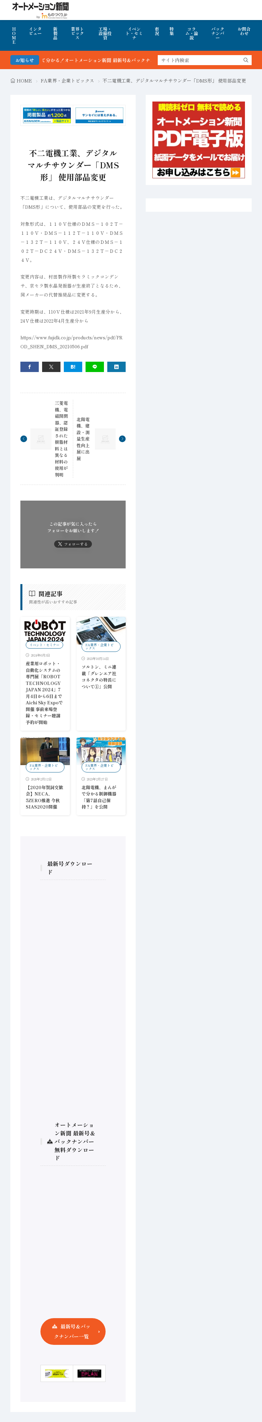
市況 (157, 31)
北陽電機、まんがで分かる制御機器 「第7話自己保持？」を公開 (99, 797)
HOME (14, 35)
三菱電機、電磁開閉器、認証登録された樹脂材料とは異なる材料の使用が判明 (61, 439)
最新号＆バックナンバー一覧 (72, 1331)
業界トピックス (77, 33)
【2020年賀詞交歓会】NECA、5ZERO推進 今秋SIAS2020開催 (44, 797)
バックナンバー (217, 33)
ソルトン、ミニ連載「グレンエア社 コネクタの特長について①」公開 (101, 677)
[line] (95, 367)
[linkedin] (116, 367)
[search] (246, 60)
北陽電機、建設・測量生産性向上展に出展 (83, 439)
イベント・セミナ (134, 33)
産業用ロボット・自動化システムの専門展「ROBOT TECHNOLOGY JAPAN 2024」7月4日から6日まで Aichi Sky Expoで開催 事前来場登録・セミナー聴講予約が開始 (46, 692)
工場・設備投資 (105, 33)
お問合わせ (244, 31)
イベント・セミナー (44, 644)
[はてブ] (73, 367)
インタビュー (35, 31)
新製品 (55, 33)
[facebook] (29, 367)
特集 (171, 31)
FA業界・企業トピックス (67, 80)
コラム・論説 (191, 33)
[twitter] (51, 367)
